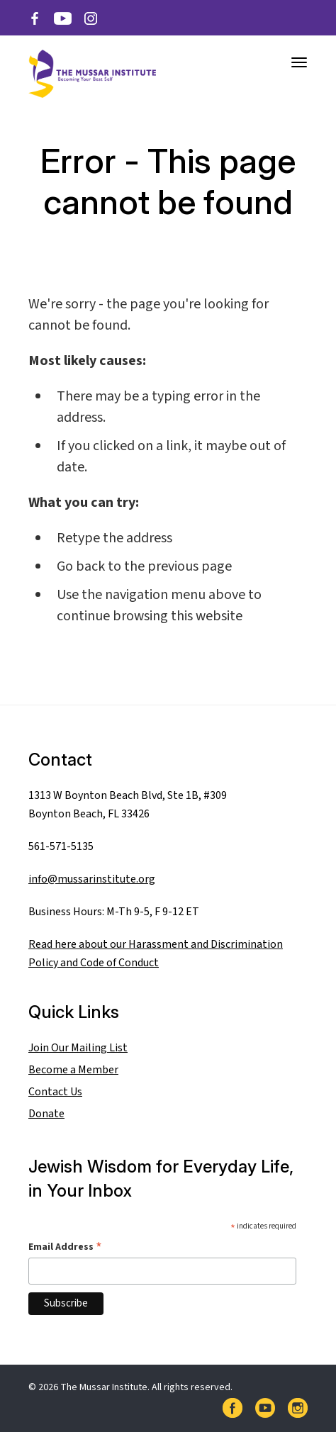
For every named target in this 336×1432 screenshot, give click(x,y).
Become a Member (73, 1070)
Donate (46, 1113)
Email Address (65, 1246)
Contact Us (55, 1092)
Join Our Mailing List (78, 1048)
